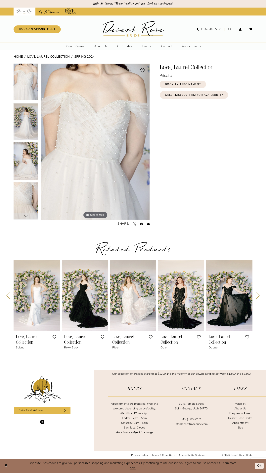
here (133, 468)
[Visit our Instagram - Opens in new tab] (42, 422)
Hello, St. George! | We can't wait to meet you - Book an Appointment (133, 4)
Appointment (240, 423)
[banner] (133, 29)
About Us (240, 408)
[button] (240, 29)
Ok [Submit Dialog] (259, 465)
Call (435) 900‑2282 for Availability (194, 95)
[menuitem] (37, 29)
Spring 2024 (84, 56)
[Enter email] (42, 410)
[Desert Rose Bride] (42, 389)
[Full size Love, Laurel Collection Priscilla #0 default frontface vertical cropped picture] (95, 142)
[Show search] (230, 29)
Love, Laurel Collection (48, 56)
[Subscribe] (65, 410)
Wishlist (240, 403)
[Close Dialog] (6, 465)
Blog (240, 427)
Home (18, 56)
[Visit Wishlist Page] (251, 29)
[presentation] (37, 295)
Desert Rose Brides (240, 418)
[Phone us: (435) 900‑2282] (209, 29)
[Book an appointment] (37, 29)
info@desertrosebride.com (191, 424)
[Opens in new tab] (48, 11)
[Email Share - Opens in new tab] (148, 223)
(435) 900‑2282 (191, 419)
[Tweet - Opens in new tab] (134, 223)
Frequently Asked (240, 413)
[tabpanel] (26, 83)
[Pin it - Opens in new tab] (141, 223)
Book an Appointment (183, 84)
